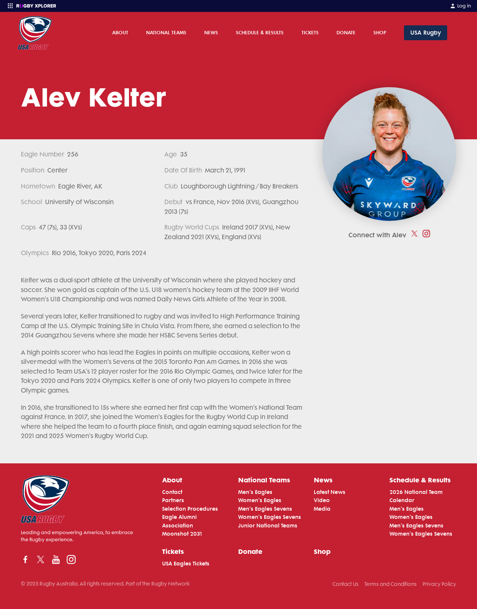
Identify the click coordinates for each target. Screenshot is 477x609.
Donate (346, 32)
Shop (379, 32)
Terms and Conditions (390, 584)
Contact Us (345, 584)
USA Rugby (425, 32)
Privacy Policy (439, 584)
